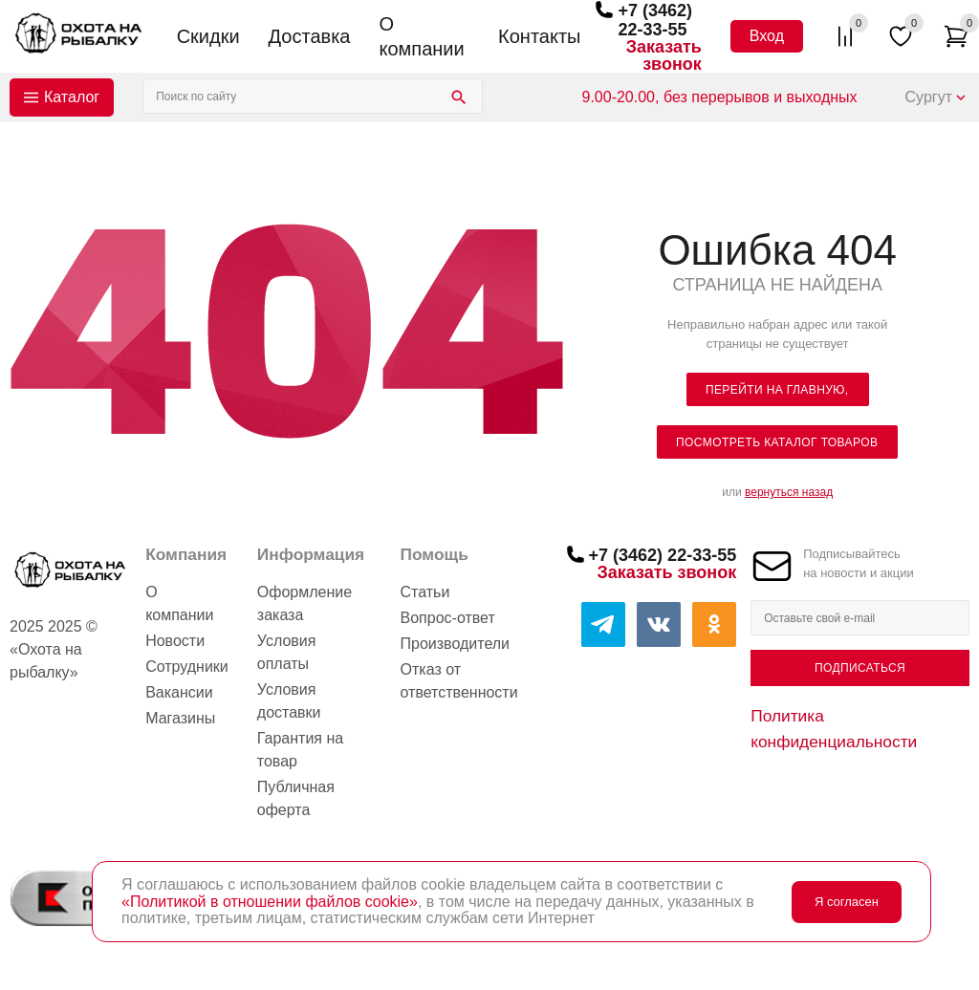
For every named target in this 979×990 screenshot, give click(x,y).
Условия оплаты (286, 652)
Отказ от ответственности (459, 680)
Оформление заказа (304, 603)
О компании (421, 36)
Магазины (180, 718)
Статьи (425, 592)
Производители (456, 643)
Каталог (71, 97)
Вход (767, 36)
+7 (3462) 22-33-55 (655, 20)
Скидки (208, 36)
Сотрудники (186, 666)
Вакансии (179, 692)
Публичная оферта (296, 798)
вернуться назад (789, 492)
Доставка (310, 36)
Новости (175, 641)
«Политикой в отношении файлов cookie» (269, 901)
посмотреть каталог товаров (777, 442)
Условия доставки (289, 701)
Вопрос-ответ (448, 618)
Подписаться (860, 668)
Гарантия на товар (300, 749)
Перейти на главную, (777, 390)
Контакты (539, 36)
